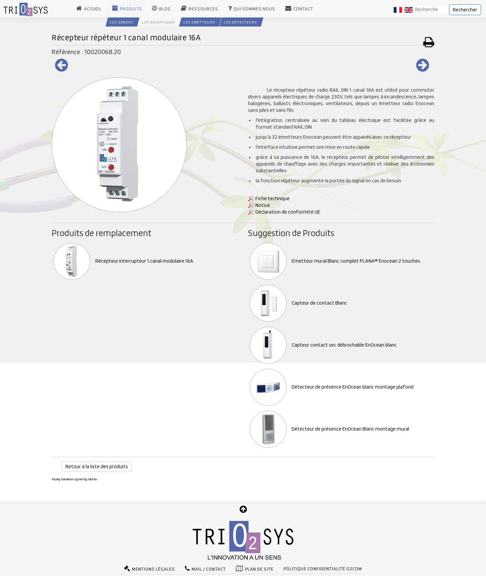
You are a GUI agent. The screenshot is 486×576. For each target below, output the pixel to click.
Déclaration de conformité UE (287, 212)
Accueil (93, 9)
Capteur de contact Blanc (298, 303)
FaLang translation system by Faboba (74, 479)
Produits (131, 9)
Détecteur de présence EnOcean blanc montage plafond (332, 387)
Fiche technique (272, 198)
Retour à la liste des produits (96, 466)
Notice (262, 205)
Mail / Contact (209, 568)
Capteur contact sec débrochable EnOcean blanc (323, 345)
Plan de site (259, 568)
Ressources (203, 9)
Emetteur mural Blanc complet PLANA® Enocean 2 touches (335, 261)
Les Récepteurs (158, 22)
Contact (303, 9)
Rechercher (465, 9)
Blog (165, 9)
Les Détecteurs (240, 22)
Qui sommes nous (254, 9)
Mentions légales (153, 568)
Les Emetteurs (199, 22)
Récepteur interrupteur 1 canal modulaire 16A (123, 261)
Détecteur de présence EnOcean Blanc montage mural (329, 429)
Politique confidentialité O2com (323, 568)
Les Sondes (121, 22)
